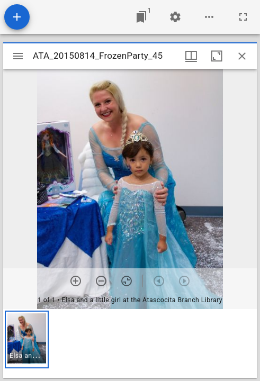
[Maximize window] (216, 56)
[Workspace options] (209, 17)
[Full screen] (243, 17)
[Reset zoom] (126, 281)
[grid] (130, 343)
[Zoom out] (101, 281)
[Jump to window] (141, 17)
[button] (26, 339)
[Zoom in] (75, 281)
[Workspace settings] (175, 17)
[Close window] (242, 56)
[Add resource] (17, 17)
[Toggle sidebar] (18, 56)
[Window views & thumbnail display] (191, 56)
